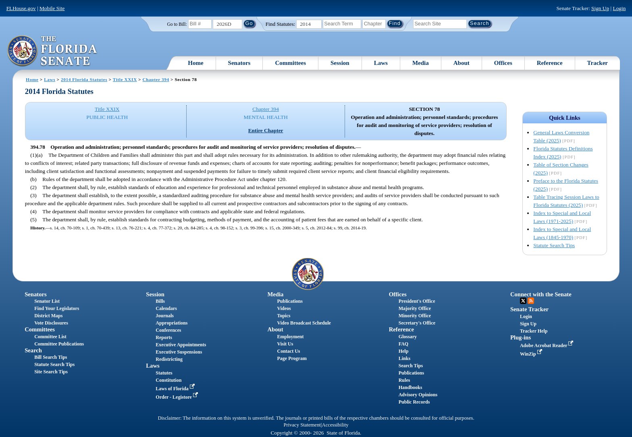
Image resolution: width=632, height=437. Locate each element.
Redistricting (169, 359)
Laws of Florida (176, 388)
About (461, 63)
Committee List (50, 336)
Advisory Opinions (418, 394)
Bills (160, 301)
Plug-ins (520, 337)
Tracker (597, 63)
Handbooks (410, 387)
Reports (164, 337)
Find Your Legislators (56, 308)
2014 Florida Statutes (84, 79)
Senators (239, 63)
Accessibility (335, 425)
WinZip (532, 354)
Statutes (164, 373)
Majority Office (415, 308)
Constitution (168, 380)
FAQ (403, 344)
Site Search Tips (51, 372)
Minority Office (415, 315)
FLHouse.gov (21, 8)
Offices (503, 63)
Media (420, 63)
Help (404, 351)
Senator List (47, 301)
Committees (290, 63)
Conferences (168, 330)
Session (340, 63)
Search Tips (411, 365)
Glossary (408, 336)
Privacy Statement (301, 425)
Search (33, 350)
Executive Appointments (181, 345)
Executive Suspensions (179, 352)
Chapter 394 (156, 79)
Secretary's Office (417, 323)
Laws (381, 63)
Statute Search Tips (554, 245)
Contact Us (288, 351)
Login (619, 8)
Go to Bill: (177, 24)
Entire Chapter (265, 130)
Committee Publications (59, 344)
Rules (404, 380)
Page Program (292, 358)
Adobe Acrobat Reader (547, 345)
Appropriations (171, 323)
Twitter (523, 301)
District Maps (48, 315)
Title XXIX (125, 79)
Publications (290, 301)
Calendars (166, 308)
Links (404, 358)
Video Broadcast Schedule (304, 323)
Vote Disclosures (51, 323)
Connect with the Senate (541, 294)
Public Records (414, 402)
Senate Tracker (529, 309)
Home (195, 63)
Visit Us (285, 344)
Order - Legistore (178, 397)
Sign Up (600, 8)
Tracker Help (534, 331)
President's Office (417, 301)
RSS (531, 301)
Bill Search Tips (50, 357)
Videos (284, 308)
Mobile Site (52, 8)
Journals (165, 315)
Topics (284, 315)
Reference (550, 63)
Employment (290, 336)
